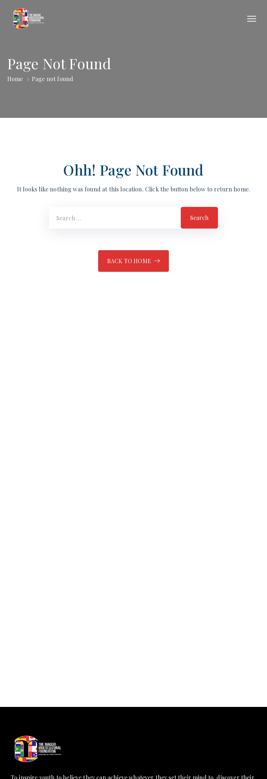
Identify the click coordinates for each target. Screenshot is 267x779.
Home (15, 79)
